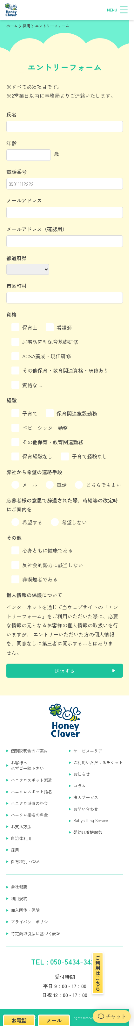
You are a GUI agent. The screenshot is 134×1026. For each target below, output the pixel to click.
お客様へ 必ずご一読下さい (27, 766)
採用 (15, 850)
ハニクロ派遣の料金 (29, 803)
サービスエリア (87, 751)
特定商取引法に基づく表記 (35, 934)
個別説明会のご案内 (29, 751)
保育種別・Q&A (25, 862)
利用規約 (19, 898)
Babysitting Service (90, 820)
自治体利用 (21, 838)
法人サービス (85, 797)
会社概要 (19, 887)
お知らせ (81, 774)
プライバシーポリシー (31, 922)
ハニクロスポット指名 (31, 791)
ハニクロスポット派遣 (31, 780)
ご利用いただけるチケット (98, 763)
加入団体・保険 (25, 910)
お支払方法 (21, 827)
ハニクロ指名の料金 (29, 815)
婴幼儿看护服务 (87, 832)
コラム (79, 786)
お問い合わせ (85, 809)
